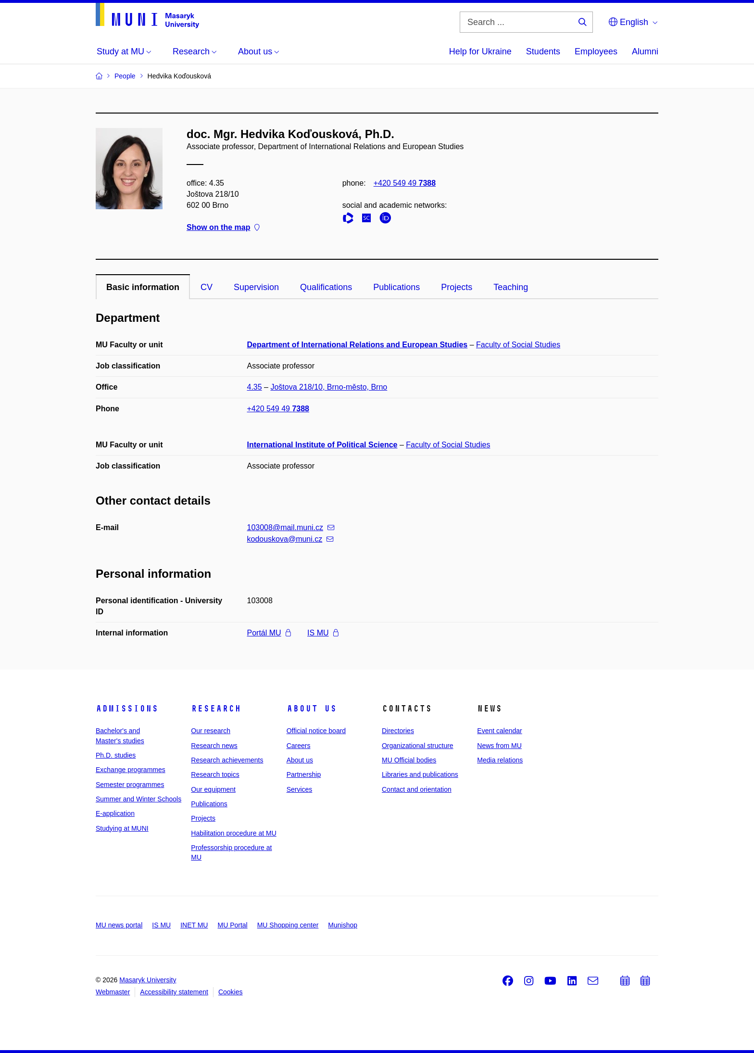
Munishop (342, 925)
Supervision (256, 287)
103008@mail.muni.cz (291, 527)
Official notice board (316, 731)
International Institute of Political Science (322, 445)
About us (312, 708)
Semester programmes (130, 784)
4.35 (254, 387)
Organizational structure (417, 745)
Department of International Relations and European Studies (357, 345)
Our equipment (213, 789)
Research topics (215, 774)
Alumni (645, 51)
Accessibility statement (174, 992)
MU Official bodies (409, 760)
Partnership (304, 774)
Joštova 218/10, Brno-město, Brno (328, 387)
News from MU (499, 745)
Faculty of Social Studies (518, 345)
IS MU (322, 633)
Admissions (127, 708)
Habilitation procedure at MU (233, 833)
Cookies (230, 992)
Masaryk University (147, 980)
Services (300, 789)
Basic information (142, 287)
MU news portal (119, 925)
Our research (210, 731)
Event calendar (499, 731)
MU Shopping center (288, 925)
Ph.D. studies (116, 755)
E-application (115, 813)
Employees (596, 51)
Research (216, 708)
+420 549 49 (405, 183)
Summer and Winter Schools (138, 799)
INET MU (194, 925)
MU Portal (232, 925)
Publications (396, 287)
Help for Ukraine (480, 51)
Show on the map (223, 228)
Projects (456, 287)
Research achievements (227, 760)
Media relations (500, 760)
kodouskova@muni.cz (290, 539)
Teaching (510, 287)
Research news (214, 745)
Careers (299, 745)
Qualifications (326, 287)
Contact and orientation (417, 789)
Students (543, 51)
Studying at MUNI (122, 828)
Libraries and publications (420, 774)
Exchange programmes (130, 770)
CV (207, 287)
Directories (398, 731)
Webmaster (113, 992)
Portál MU (269, 633)
